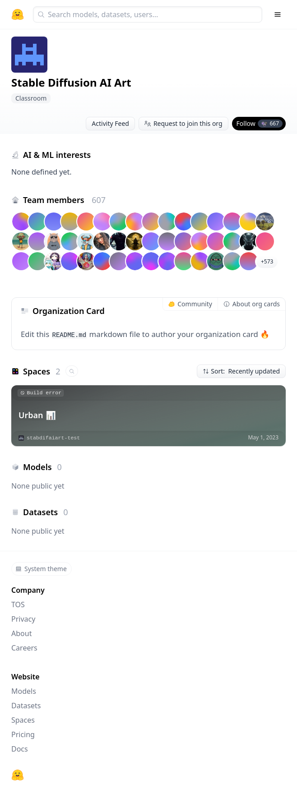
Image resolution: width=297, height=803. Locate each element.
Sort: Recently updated (241, 371)
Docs (19, 749)
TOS (18, 604)
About (21, 633)
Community (190, 304)
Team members (64, 199)
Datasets (26, 706)
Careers (24, 648)
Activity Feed (110, 123)
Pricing (23, 734)
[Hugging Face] (17, 775)
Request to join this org (183, 123)
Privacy (23, 619)
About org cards (251, 304)
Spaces (23, 720)
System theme (41, 568)
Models (23, 691)
